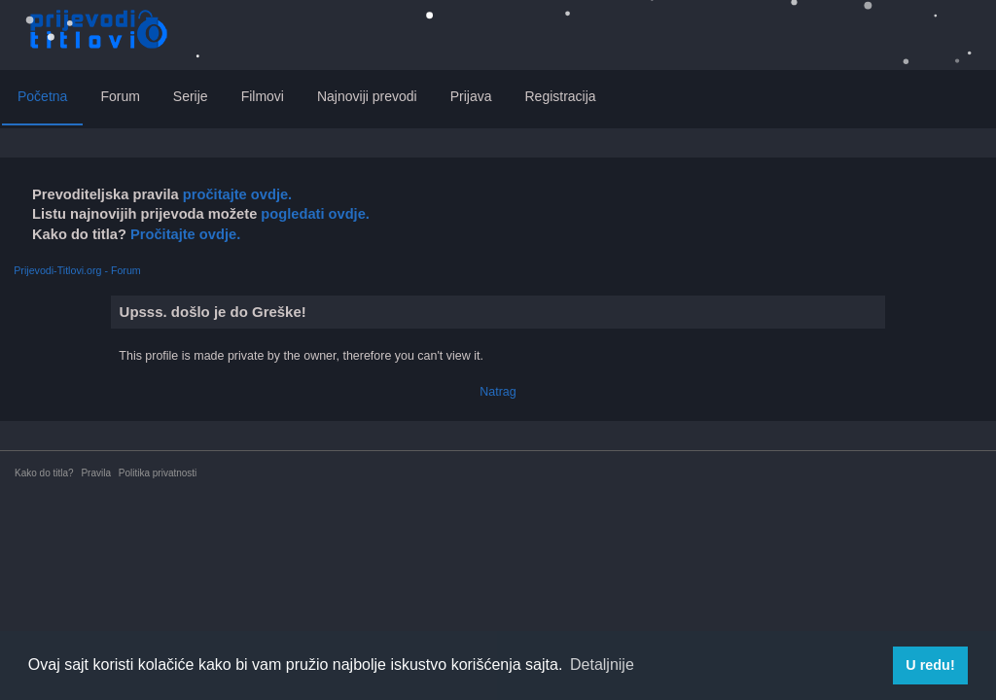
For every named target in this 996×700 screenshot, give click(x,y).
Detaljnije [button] (602, 664)
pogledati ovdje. (313, 214)
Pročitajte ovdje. (185, 234)
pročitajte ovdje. (237, 194)
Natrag (498, 392)
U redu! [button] (930, 665)
